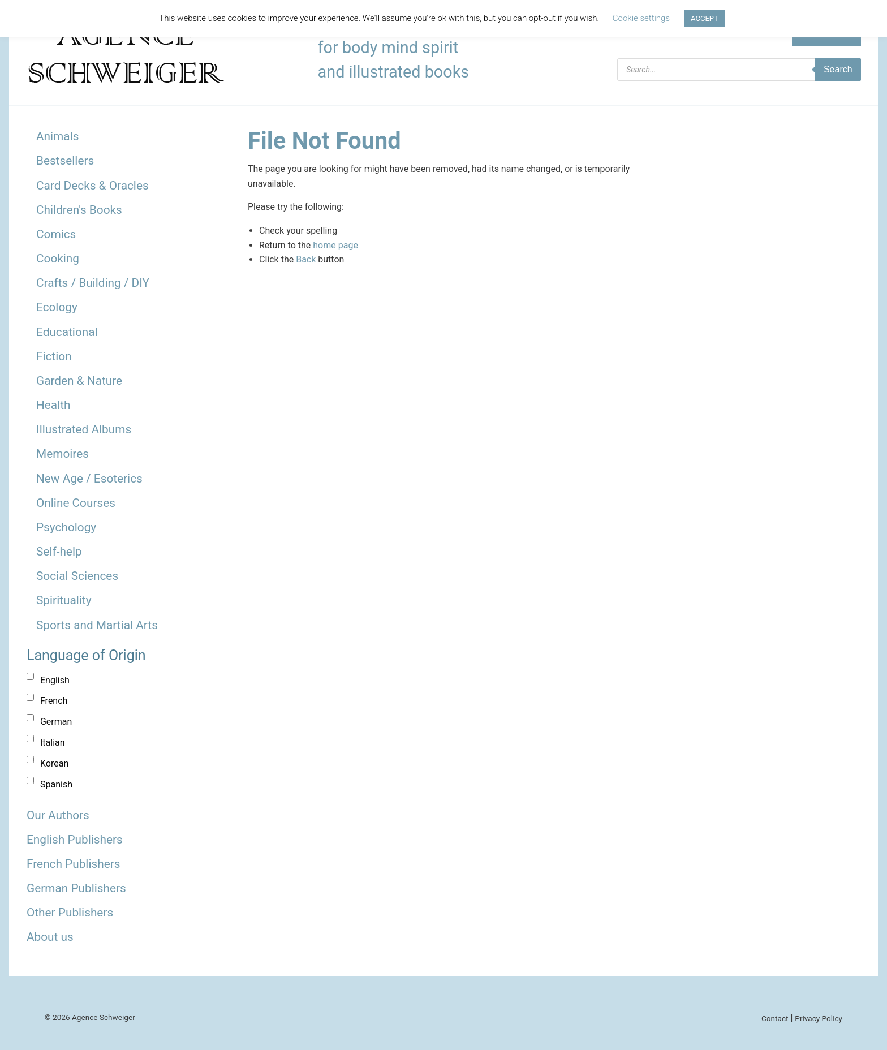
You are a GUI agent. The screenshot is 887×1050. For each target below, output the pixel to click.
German (56, 721)
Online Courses (75, 503)
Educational (67, 332)
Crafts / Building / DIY (92, 283)
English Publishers (75, 839)
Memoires (62, 454)
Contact (775, 1018)
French (53, 700)
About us (50, 937)
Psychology (66, 527)
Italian (52, 742)
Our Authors (58, 815)
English (55, 680)
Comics (56, 234)
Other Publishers (70, 912)
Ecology (56, 307)
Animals (57, 136)
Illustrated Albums (83, 429)
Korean (54, 763)
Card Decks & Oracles (92, 185)
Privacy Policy (818, 1018)
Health (53, 405)
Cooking (57, 258)
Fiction (54, 356)
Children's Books (79, 210)
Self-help (59, 551)
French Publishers (73, 864)
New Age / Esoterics (89, 478)
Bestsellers (65, 160)
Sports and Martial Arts (97, 625)
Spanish (56, 784)
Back (306, 259)
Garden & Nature (79, 381)
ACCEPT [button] (704, 18)
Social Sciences (77, 576)
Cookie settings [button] (641, 18)
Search (838, 69)
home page (335, 245)
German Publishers (76, 888)
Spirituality (64, 600)
